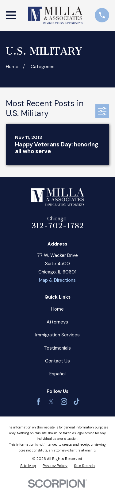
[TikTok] (76, 401)
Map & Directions (57, 280)
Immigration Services (57, 335)
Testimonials (57, 348)
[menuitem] (28, 466)
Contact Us (57, 361)
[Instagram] (64, 401)
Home (57, 309)
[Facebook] (38, 401)
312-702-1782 (57, 226)
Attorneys (57, 322)
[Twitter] (51, 401)
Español (57, 374)
